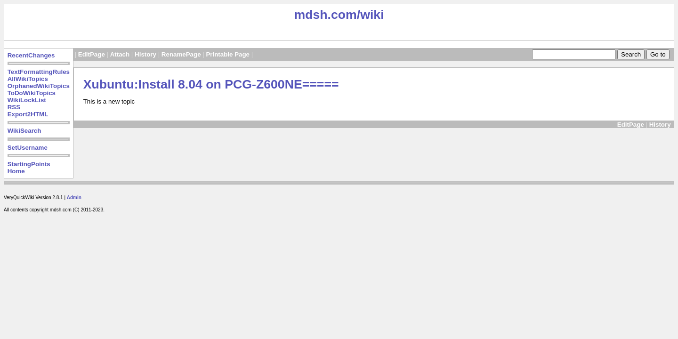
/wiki (370, 15)
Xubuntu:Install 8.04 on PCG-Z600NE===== (211, 84)
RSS (14, 107)
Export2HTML (28, 114)
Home (16, 171)
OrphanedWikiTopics (39, 85)
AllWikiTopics (28, 78)
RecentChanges (31, 55)
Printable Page (228, 54)
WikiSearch (24, 130)
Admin (74, 197)
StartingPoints (29, 164)
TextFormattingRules (39, 71)
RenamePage (181, 54)
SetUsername (28, 147)
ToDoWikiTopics (32, 93)
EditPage (91, 54)
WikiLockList (27, 100)
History (145, 54)
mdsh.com (325, 15)
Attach (119, 54)
